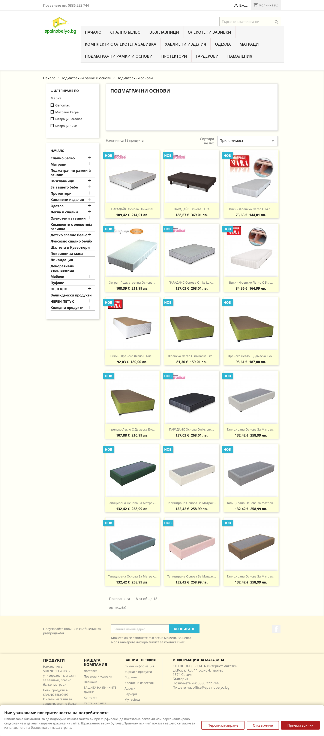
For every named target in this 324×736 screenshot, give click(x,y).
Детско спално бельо (69, 235)
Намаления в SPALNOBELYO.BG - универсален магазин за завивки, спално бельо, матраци (59, 675)
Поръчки (130, 677)
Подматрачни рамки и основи (119, 56)
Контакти (91, 698)
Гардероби (207, 56)
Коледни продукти (67, 307)
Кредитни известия (139, 683)
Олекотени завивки (209, 32)
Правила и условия (98, 676)
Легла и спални (64, 212)
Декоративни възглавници (63, 268)
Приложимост (247, 141)
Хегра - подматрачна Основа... (132, 282)
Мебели (57, 276)
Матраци (249, 44)
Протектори (174, 56)
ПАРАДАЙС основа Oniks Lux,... (191, 282)
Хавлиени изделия (185, 44)
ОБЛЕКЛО (59, 289)
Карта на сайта (95, 703)
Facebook (276, 629)
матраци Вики (66, 126)
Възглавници (164, 32)
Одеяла (223, 44)
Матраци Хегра (67, 112)
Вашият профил (140, 660)
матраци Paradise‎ (68, 119)
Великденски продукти (71, 295)
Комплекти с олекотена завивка (120, 44)
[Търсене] (250, 21)
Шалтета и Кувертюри (70, 247)
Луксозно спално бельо (71, 241)
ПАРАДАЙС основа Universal (132, 209)
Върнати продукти (138, 672)
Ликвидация (62, 260)
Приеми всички (300, 725)
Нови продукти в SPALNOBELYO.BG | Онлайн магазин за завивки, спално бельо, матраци (60, 699)
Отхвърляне (263, 725)
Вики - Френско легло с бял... (251, 209)
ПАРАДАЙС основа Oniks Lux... (191, 429)
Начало (93, 32)
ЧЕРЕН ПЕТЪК (62, 301)
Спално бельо (125, 32)
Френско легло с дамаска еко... (191, 356)
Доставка (90, 671)
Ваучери (130, 694)
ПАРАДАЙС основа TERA (192, 209)
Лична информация (139, 666)
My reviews (132, 699)
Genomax (62, 105)
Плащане (91, 682)
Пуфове (57, 283)
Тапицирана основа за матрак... (251, 429)
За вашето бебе (64, 187)
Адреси (129, 688)
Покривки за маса (67, 253)
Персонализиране (223, 725)
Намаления (239, 56)
